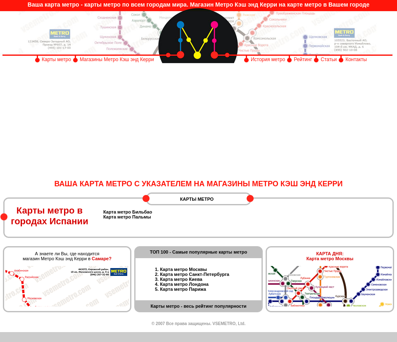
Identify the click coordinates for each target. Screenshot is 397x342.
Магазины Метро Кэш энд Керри (117, 59)
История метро (268, 59)
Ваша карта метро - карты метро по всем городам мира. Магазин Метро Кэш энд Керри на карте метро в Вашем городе (198, 4)
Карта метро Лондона (184, 284)
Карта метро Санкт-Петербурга (194, 274)
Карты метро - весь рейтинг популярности (198, 306)
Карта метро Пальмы (127, 216)
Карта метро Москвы (183, 269)
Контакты (356, 59)
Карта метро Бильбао (127, 211)
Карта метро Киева (181, 279)
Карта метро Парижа (183, 289)
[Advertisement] (198, 122)
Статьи (329, 59)
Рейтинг (303, 59)
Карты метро (56, 59)
